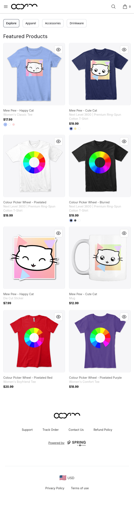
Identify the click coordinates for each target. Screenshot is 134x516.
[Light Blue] (5, 124)
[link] (34, 74)
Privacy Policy (54, 488)
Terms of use (80, 488)
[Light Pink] (13, 124)
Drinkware (77, 23)
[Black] (71, 220)
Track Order (51, 429)
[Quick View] (58, 49)
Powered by (66, 443)
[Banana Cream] (75, 128)
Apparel (30, 23)
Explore (11, 23)
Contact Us (76, 429)
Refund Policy (103, 429)
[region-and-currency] (67, 477)
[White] (9, 124)
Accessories (53, 23)
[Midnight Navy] (71, 128)
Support (27, 429)
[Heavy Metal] (75, 220)
